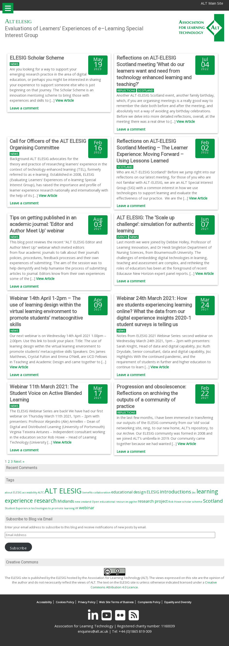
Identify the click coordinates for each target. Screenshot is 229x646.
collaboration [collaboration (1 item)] (102, 492)
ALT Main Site (212, 3)
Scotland (145, 90)
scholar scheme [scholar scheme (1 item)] (192, 501)
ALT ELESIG (18, 21)
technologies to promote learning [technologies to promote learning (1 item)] (52, 508)
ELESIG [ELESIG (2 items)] (153, 492)
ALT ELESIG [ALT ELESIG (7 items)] (63, 491)
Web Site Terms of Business (116, 602)
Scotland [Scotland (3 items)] (213, 501)
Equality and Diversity (177, 602)
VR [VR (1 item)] (76, 508)
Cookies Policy (65, 602)
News (14, 64)
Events (122, 237)
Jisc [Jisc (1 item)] (194, 492)
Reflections (126, 90)
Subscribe (18, 548)
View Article (64, 100)
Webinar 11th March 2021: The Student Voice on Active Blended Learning (46, 393)
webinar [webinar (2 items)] (86, 507)
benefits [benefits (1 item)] (87, 492)
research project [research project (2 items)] (153, 501)
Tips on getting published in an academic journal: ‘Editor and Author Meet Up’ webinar (43, 224)
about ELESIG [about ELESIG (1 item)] (13, 492)
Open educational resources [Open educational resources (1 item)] (110, 501)
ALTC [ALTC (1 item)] (41, 492)
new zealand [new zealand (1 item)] (83, 501)
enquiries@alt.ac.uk (93, 631)
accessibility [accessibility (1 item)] (29, 492)
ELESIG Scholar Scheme (37, 58)
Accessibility (44, 602)
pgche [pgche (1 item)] (133, 501)
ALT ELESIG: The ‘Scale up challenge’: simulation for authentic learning (155, 224)
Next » (19, 461)
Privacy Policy (86, 602)
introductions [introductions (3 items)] (175, 491)
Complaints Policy (149, 602)
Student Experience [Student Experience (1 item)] (18, 508)
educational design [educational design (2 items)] (128, 492)
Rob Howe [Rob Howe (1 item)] (175, 501)
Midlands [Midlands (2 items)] (65, 501)
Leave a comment (24, 108)
